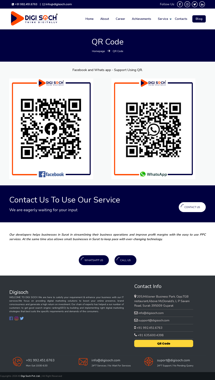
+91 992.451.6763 (24, 4)
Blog (199, 19)
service (163, 19)
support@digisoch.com (151, 320)
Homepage (98, 51)
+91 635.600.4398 (149, 335)
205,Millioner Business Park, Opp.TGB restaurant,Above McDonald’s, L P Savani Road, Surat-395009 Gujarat (161, 301)
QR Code (163, 343)
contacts (181, 19)
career (120, 19)
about (104, 19)
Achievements (141, 19)
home (89, 19)
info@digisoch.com (57, 4)
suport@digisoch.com (173, 360)
